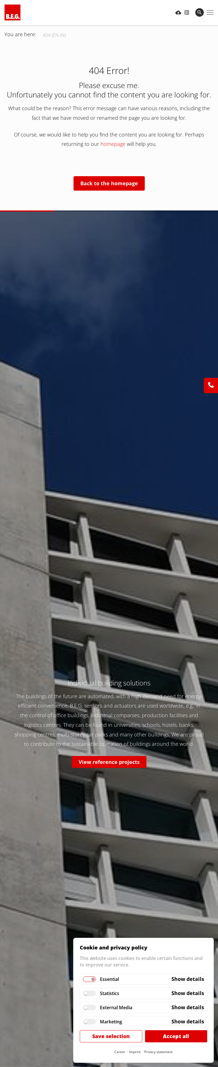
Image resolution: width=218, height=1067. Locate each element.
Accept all (176, 1036)
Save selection (111, 1036)
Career (119, 1051)
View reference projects (109, 762)
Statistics (109, 993)
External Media (116, 1007)
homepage (113, 143)
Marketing (111, 1022)
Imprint (135, 1051)
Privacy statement (158, 1051)
